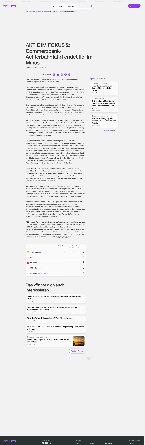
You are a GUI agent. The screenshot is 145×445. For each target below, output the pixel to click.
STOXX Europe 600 (36, 268)
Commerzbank (35, 252)
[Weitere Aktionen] (83, 251)
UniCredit (33, 263)
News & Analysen (30, 11)
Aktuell (60, 6)
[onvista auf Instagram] (50, 443)
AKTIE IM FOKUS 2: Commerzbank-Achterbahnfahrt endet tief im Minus (58, 11)
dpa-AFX (29, 67)
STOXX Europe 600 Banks (39, 273)
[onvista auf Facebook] (43, 443)
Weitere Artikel (77, 351)
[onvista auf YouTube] (46, 443)
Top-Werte (108, 443)
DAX (31, 257)
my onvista (70, 6)
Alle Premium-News (110, 130)
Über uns (131, 443)
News (37, 11)
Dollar (92, 443)
